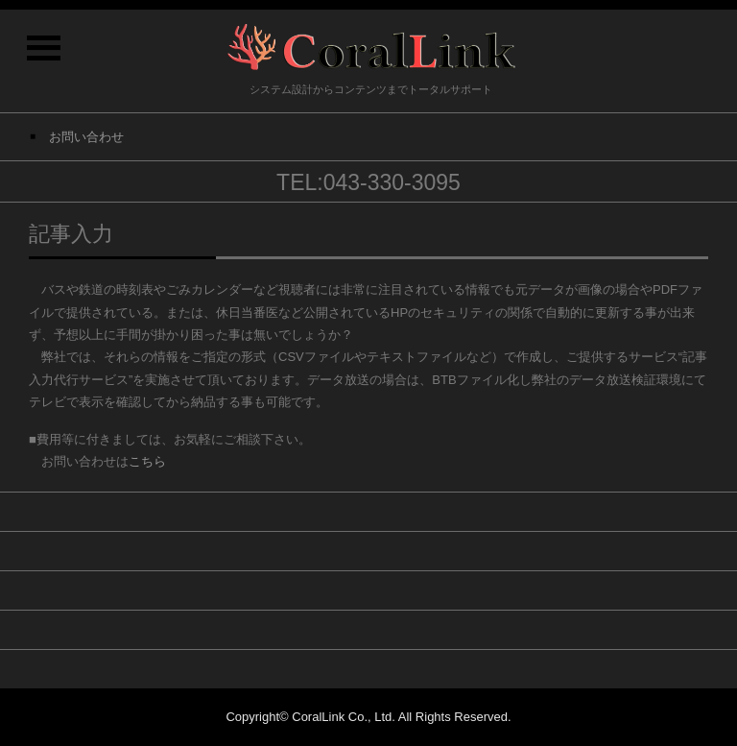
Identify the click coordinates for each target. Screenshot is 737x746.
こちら (147, 461)
